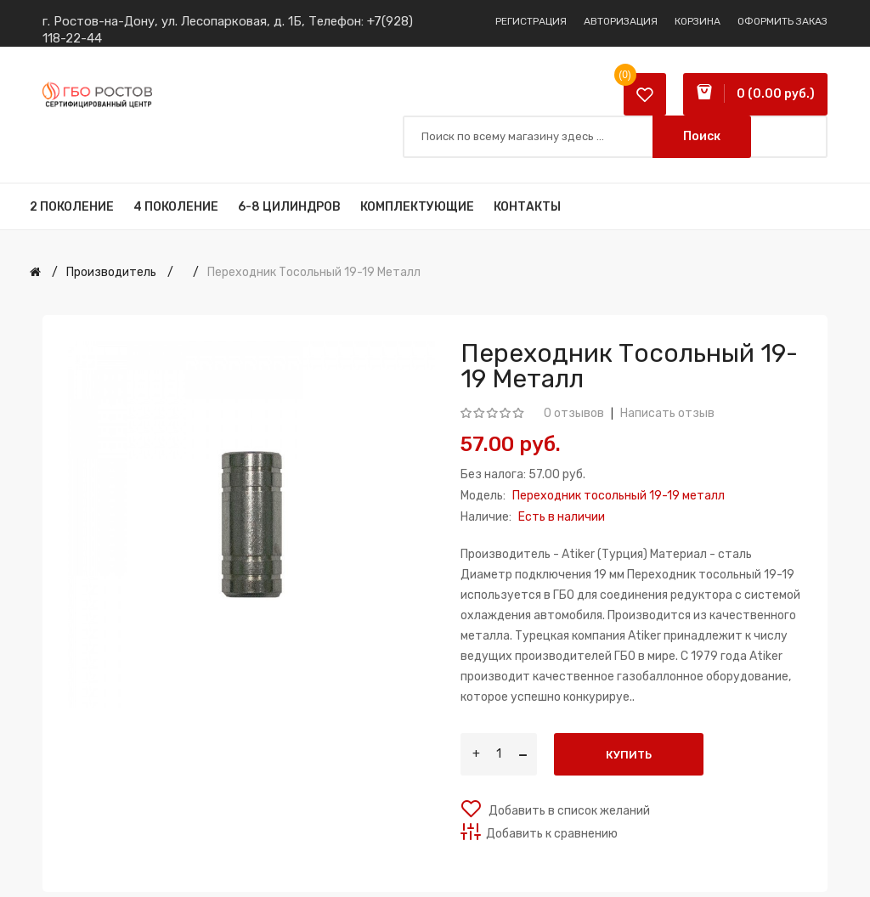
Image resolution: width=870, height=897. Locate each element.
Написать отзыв (667, 413)
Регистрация (531, 21)
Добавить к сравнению (552, 833)
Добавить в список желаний (568, 811)
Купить (629, 754)
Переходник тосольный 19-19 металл (314, 272)
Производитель (111, 272)
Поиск (701, 136)
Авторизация (621, 21)
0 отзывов (574, 413)
